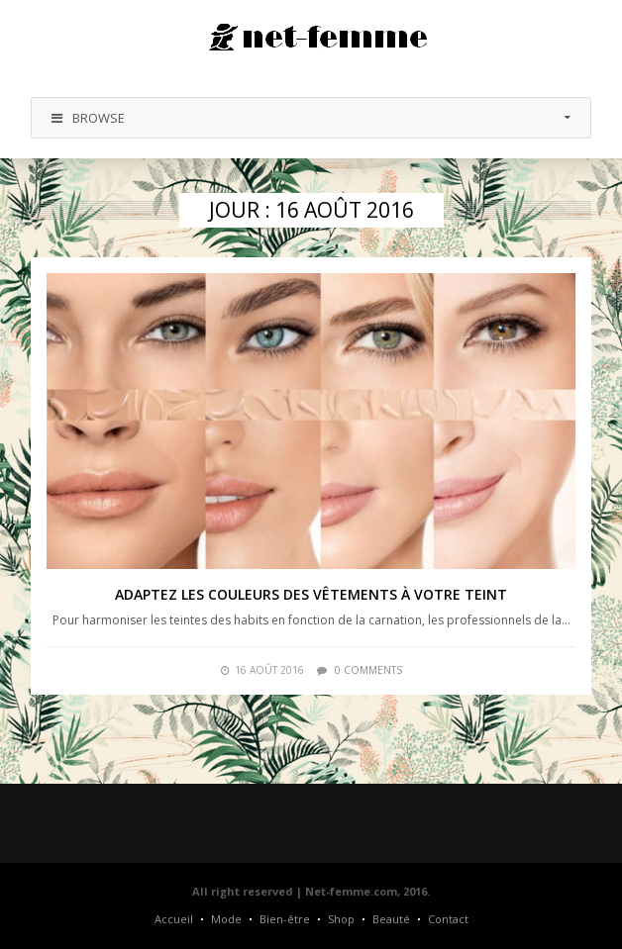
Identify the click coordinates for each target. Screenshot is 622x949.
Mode (226, 918)
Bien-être (284, 918)
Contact (448, 918)
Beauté (391, 918)
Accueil (174, 918)
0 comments (368, 670)
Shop (341, 918)
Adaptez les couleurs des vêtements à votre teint (311, 594)
